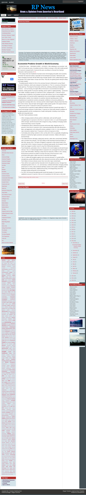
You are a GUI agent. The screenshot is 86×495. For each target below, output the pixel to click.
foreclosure (12, 340)
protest (6, 424)
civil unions (4, 291)
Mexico (3, 397)
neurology (4, 406)
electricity (9, 325)
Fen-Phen (10, 335)
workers (3, 474)
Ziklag (6, 474)
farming (13, 332)
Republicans (12, 435)
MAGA (7, 388)
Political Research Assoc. (7, 213)
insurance (4, 371)
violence (4, 465)
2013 (72, 240)
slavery (3, 445)
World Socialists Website (7, 242)
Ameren (13, 264)
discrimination (8, 317)
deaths (11, 308)
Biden (3, 276)
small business (8, 445)
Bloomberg (72, 103)
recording (13, 430)
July (73, 259)
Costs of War (73, 57)
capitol (13, 282)
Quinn (7, 427)
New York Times (73, 117)
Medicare (12, 394)
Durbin (3, 322)
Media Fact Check (74, 36)
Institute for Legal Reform (75, 84)
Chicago (3, 287)
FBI (6, 334)
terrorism (13, 456)
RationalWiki (73, 55)
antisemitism (10, 269)
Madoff (3, 388)
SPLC (11, 448)
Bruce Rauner (8, 279)
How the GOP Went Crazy (9, 104)
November (75, 250)
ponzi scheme (12, 418)
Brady (14, 278)
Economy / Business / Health (8, 35)
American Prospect (6, 161)
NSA (3, 408)
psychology (4, 425)
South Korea (7, 448)
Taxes (3, 454)
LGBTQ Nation (73, 72)
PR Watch (4, 215)
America (3, 266)
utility (14, 463)
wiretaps (3, 472)
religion (9, 433)
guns (10, 348)
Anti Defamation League (75, 75)
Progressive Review (6, 217)
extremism (7, 331)
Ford (5, 340)
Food (3, 340)
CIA (10, 288)
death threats (7, 308)
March (74, 268)
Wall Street (9, 466)
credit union (8, 303)
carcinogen (4, 284)
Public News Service (74, 132)
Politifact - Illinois (73, 38)
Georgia (3, 346)
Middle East (10, 397)
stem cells (4, 451)
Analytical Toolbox (6, 41)
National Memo (5, 207)
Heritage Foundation (10, 354)
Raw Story (4, 219)
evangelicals (13, 329)
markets (10, 391)
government (5, 348)
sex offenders (12, 442)
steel (14, 450)
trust (14, 460)
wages (3, 466)
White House (12, 469)
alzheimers (9, 264)
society (9, 447)
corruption (4, 302)
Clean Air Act (11, 291)
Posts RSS (5, 2)
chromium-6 (4, 288)
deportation (4, 314)
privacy (3, 423)
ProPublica (72, 128)
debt (14, 308)
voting (13, 465)
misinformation (4, 398)
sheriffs (9, 444)
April (74, 266)
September (75, 255)
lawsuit (5, 382)
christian (8, 287)
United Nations (5, 463)
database (10, 306)
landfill (6, 380)
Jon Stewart (9, 377)
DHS (7, 314)
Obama (3, 409)
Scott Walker (4, 441)
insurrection (12, 371)
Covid (14, 302)
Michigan (6, 397)
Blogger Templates (67, 491)
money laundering (5, 400)
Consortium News (6, 180)
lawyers (9, 382)
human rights (9, 360)
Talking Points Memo (6, 228)
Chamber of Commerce (6, 285)
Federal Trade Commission (76, 93)
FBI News (72, 111)
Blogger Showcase (16, 492)
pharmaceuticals (5, 415)
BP (11, 278)
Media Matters (5, 203)
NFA (9, 406)
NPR (71, 121)
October (74, 252)
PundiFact (72, 47)
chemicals (13, 285)
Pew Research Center (75, 124)
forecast (8, 340)
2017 (72, 231)
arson (8, 270)
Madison (7, 386)
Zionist (12, 474)
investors (13, 372)
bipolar (10, 276)
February (75, 270)
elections (4, 325)
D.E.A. (3, 306)
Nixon (14, 406)
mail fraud (12, 388)
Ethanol (6, 329)
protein (3, 424)
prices (6, 421)
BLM (7, 278)
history (7, 357)
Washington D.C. (5, 468)
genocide (9, 345)
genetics (4, 345)
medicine (4, 395)
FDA (8, 334)
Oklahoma (13, 410)
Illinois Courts (62, 18)
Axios (3, 167)
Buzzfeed (4, 171)
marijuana (4, 391)
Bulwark (4, 169)
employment (12, 326)
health (4, 351)
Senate (7, 442)
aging (8, 261)
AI (14, 261)
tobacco (6, 457)
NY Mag (4, 209)
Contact (16, 15)
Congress (13, 294)
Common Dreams (6, 175)
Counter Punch (5, 182)
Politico (71, 126)
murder (10, 401)
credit (3, 303)
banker (14, 273)
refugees (8, 431)
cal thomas (9, 281)
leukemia (3, 383)
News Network (73, 119)
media (14, 392)
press (3, 421)
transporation (6, 459)
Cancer (9, 282)
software (3, 448)
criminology (4, 305)
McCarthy (10, 392)
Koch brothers (12, 378)
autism (10, 272)
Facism (11, 331)
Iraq (2, 374)
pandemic (8, 412)
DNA (14, 318)
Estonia (3, 329)
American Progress (6, 159)
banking (3, 275)
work (14, 472)
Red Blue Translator (6, 49)
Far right (10, 332)
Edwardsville (5, 22)
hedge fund (12, 353)
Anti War (4, 165)
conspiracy (12, 297)
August (74, 257)
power (6, 419)
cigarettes (13, 288)
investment (8, 372)
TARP (14, 453)
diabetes (11, 314)
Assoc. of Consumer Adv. (75, 79)
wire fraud (12, 471)
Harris (6, 349)
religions (13, 433)
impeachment (4, 363)
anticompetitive (5, 269)
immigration (12, 362)
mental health (9, 395)
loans (3, 385)
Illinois (6, 362)
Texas (3, 457)
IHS (35, 72)
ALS (14, 263)
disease (13, 317)
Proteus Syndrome (11, 424)
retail (8, 436)
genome (13, 345)
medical (8, 394)
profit (6, 422)
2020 (72, 225)
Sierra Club (4, 226)
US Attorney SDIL (41, 18)
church (8, 288)
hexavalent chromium (6, 356)
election (13, 323)
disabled (3, 317)
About (9, 15)
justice (3, 378)
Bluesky (11, 2)
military (14, 397)
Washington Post (73, 138)
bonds (10, 278)
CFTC (14, 284)
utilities (11, 463)
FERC (14, 335)
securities (13, 441)
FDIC (11, 334)
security (3, 442)
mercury (13, 395)
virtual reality (9, 465)
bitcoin (14, 276)
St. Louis (6, 450)
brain (3, 279)
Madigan (3, 386)
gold (11, 346)
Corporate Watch (73, 81)
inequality (3, 366)
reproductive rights (5, 435)
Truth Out (4, 238)
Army (14, 269)
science (13, 439)
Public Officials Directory (7, 43)
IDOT (3, 362)
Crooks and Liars (6, 184)
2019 (72, 227)
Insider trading (12, 369)
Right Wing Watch (6, 221)
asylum (14, 270)
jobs (3, 375)
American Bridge (5, 157)
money (13, 398)
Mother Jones (5, 205)
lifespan (13, 383)
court (7, 302)
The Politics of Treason (7, 45)
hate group (12, 349)
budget (13, 279)
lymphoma (13, 385)
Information (13, 366)
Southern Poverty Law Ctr (75, 76)
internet (3, 372)
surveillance (7, 453)
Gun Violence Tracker (7, 194)
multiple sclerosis (5, 401)
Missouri (9, 398)
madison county (12, 386)
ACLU (13, 260)
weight (3, 469)
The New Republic (6, 234)
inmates (13, 368)
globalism (7, 346)
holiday (10, 357)
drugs (14, 320)
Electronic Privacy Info (7, 190)
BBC (71, 101)
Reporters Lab (73, 49)
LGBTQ (7, 383)
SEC (9, 441)
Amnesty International (8, 267)
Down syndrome (8, 320)
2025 (72, 213)
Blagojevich (4, 278)
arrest (3, 270)
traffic (3, 459)
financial (7, 337)
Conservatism (4, 296)
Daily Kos (4, 188)
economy (8, 322)
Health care (11, 351)
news (7, 406)
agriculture (12, 261)
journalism (13, 377)
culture (8, 305)
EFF (7, 323)
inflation (8, 366)
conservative (12, 296)
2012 (72, 275)
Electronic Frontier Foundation (76, 109)
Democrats (12, 313)
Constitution (4, 299)
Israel (5, 374)
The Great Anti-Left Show (9, 107)
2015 (72, 236)
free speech (8, 342)
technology (12, 454)
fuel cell (6, 343)
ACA (9, 260)
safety (7, 438)
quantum (3, 427)
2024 (72, 215)
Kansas (7, 378)
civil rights (12, 290)
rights (3, 438)
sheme (6, 444)
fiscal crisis (7, 338)
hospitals (13, 359)
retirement (11, 436)
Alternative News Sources (7, 152)
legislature (13, 382)
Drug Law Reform (74, 88)
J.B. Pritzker (9, 374)
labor (3, 380)
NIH (11, 406)
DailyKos (6, 306)
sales (10, 438)
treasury (13, 459)
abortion (4, 260)
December (75, 242)
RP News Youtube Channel (8, 52)
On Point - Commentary (7, 47)
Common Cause (5, 173)
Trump (10, 460)
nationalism (4, 404)
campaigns (4, 282)
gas (14, 343)
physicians (13, 415)
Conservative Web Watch (7, 177)
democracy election (11, 311)
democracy (5, 311)
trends (3, 460)
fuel (3, 343)
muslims (13, 401)
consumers (4, 300)
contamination (9, 300)
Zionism (9, 474)
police (13, 417)
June (74, 261)
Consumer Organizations (75, 94)
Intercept (4, 200)
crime (13, 303)
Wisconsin (7, 472)
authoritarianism (5, 272)
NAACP (8, 403)
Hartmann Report (6, 196)
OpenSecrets (73, 53)
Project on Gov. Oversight (75, 67)
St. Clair (3, 450)
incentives (4, 365)
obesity (14, 409)
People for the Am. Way (7, 211)
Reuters (71, 136)
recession (8, 430)
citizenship (4, 290)
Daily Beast (4, 186)
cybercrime (13, 305)
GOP (14, 346)
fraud (4, 342)
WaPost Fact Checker (75, 51)
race (10, 427)
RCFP (71, 134)
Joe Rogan (8, 375)
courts (10, 302)
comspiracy (8, 294)
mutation (3, 403)
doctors (3, 320)
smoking (13, 445)
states (12, 450)
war (14, 466)
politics (4, 418)
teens (3, 456)
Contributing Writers (6, 33)
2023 (72, 218)
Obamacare (9, 409)
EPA (14, 328)
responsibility (4, 436)
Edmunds (13, 322)
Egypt (10, 323)
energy (3, 328)
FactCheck (72, 43)
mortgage (13, 400)
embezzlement (5, 326)
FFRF (3, 337)
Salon (3, 223)
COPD (14, 300)
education (4, 323)
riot (5, 438)
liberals (10, 383)
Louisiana (9, 385)
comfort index (12, 293)
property (9, 422)
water (14, 468)
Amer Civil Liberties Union (75, 73)
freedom (13, 342)
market (7, 391)
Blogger (9, 492)
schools (9, 439)
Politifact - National (74, 40)
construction (12, 299)
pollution (7, 418)
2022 (72, 220)
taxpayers (7, 454)
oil (10, 411)
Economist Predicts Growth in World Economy (38, 64)
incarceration (13, 363)
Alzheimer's (4, 264)
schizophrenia (4, 439)
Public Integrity (73, 130)
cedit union (9, 284)
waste (11, 468)
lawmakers (13, 380)
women (11, 472)
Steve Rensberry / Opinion (8, 29)
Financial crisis (12, 337)
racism (13, 427)
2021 (72, 222)
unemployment (5, 462)
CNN (71, 107)
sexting (3, 444)
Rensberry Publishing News (15, 491)
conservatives (4, 297)
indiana (8, 365)
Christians (13, 287)
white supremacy (5, 471)
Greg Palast (4, 192)
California (13, 281)
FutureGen (11, 343)
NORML (72, 90)
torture (13, 457)
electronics (13, 325)
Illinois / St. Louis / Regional (8, 39)
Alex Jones (10, 263)
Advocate (4, 150)
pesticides (11, 413)
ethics (9, 329)
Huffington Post (5, 198)
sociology (13, 447)
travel (10, 459)
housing (3, 360)
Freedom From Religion (75, 113)
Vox (3, 240)
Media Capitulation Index (75, 59)
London (5, 385)
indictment (13, 365)
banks (13, 275)
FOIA (14, 338)
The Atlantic (4, 230)
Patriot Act (13, 412)
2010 (72, 280)
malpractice (4, 389)
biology (7, 276)
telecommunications (7, 456)
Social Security (5, 447)
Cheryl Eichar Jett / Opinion (8, 31)
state (10, 450)
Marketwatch (73, 115)
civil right (7, 290)
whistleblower (7, 469)
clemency (4, 293)
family (7, 332)
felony (7, 335)
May (74, 264)
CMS (7, 293)
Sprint (14, 448)
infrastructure (8, 368)
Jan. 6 (13, 374)
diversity (10, 318)
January (74, 273)
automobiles (8, 273)
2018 (72, 229)
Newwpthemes (81, 492)
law (9, 380)
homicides (8, 359)
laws (3, 382)
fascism (3, 334)
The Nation (4, 232)
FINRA (3, 338)
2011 (72, 278)
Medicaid (4, 394)
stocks (8, 451)
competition (4, 294)
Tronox (6, 460)
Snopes (71, 45)
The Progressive (5, 236)
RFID (14, 436)
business (4, 281)
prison (9, 421)
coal (9, 293)
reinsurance (4, 433)
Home (3, 15)
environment (9, 328)
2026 (72, 211)
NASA (14, 403)
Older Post (64, 183)
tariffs (11, 453)
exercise (3, 331)
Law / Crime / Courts (6, 37)
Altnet (3, 155)
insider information (5, 369)
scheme (13, 438)
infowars (3, 368)
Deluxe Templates (80, 491)
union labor (12, 462)
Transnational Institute (75, 87)
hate (9, 349)
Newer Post (21, 183)
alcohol (5, 263)
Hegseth (3, 354)
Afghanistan (4, 261)
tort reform (10, 457)
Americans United (6, 163)
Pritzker (13, 421)
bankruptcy (9, 275)
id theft (13, 360)
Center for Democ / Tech (75, 105)
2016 (72, 234)
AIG (2, 263)
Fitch (10, 338)
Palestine (4, 412)
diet (14, 314)
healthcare (5, 353)
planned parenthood (6, 416)
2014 (72, 238)
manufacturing (12, 389)
